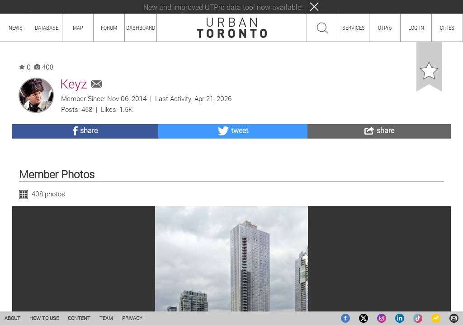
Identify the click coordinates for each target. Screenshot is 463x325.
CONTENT (79, 318)
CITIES (447, 27)
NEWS (16, 27)
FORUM (109, 27)
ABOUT (12, 318)
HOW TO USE (44, 318)
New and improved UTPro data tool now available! (223, 7)
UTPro (385, 27)
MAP (78, 27)
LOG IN (416, 27)
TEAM (106, 318)
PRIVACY (132, 318)
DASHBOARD (140, 27)
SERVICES (353, 27)
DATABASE (46, 27)
